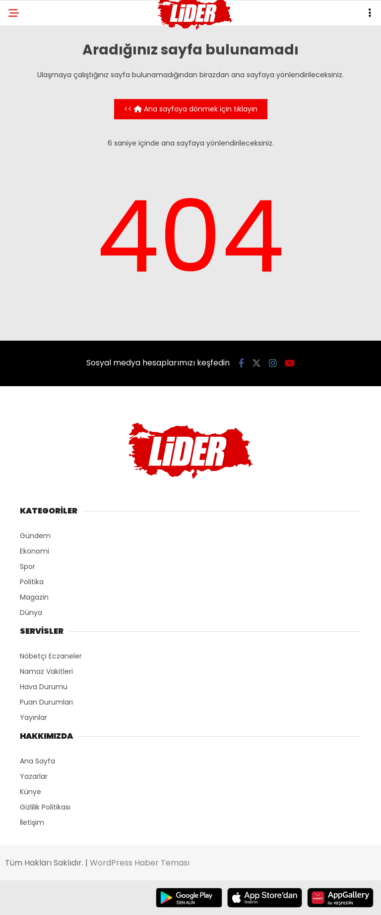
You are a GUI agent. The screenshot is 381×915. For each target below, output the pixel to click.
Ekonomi (34, 551)
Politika (32, 582)
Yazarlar (34, 776)
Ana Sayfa (37, 761)
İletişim (32, 822)
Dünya (31, 612)
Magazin (34, 597)
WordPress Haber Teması (140, 862)
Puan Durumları (46, 702)
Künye (30, 792)
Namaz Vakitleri (46, 671)
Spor (27, 566)
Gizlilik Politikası (45, 807)
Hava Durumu (43, 687)
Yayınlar (33, 717)
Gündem (35, 536)
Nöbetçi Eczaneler (51, 656)
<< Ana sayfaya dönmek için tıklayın (190, 109)
